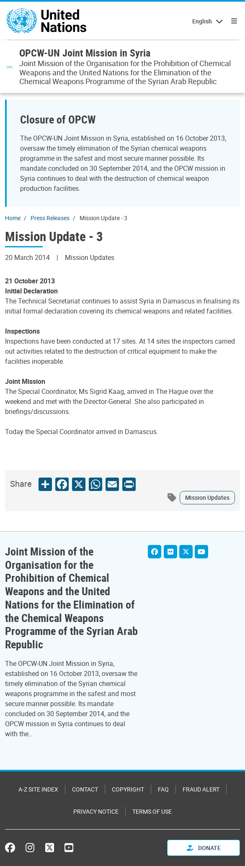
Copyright (128, 789)
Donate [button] (204, 848)
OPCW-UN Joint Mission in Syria (84, 52)
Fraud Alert (201, 789)
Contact (85, 789)
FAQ (163, 789)
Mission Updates (207, 497)
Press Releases (50, 218)
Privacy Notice (96, 811)
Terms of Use (152, 811)
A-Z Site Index (38, 789)
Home (13, 218)
